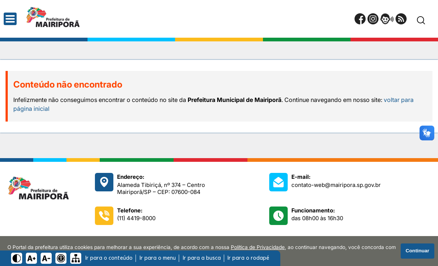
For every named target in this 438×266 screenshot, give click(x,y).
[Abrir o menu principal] (10, 19)
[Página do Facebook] (360, 18)
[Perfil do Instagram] (373, 18)
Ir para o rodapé (248, 258)
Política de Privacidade (258, 247)
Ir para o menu (157, 258)
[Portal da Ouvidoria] (387, 18)
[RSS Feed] (401, 18)
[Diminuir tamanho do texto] (46, 258)
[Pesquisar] (421, 20)
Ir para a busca (201, 258)
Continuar (417, 250)
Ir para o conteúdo (109, 258)
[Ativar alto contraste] (16, 258)
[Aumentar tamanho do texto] (31, 258)
